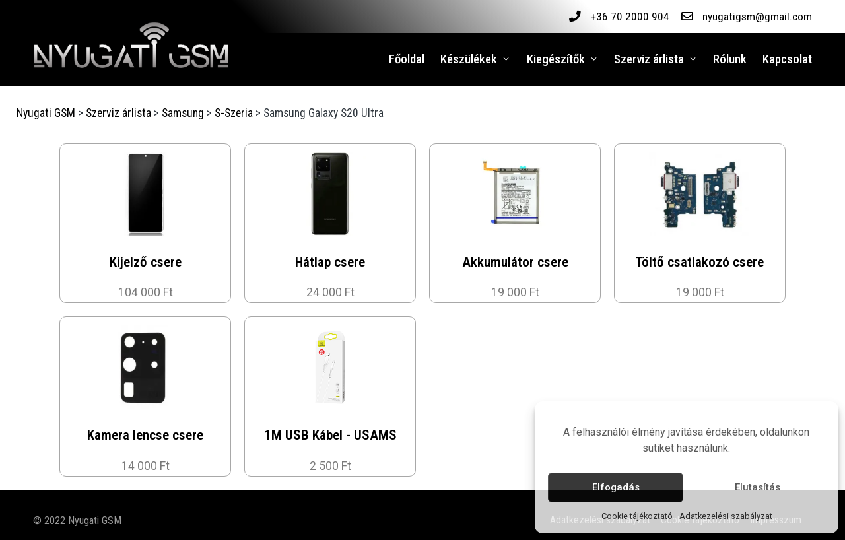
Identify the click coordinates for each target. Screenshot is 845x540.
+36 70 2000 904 (629, 16)
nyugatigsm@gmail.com (757, 16)
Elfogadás (616, 487)
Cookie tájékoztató (637, 516)
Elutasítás (757, 487)
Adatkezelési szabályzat (725, 516)
